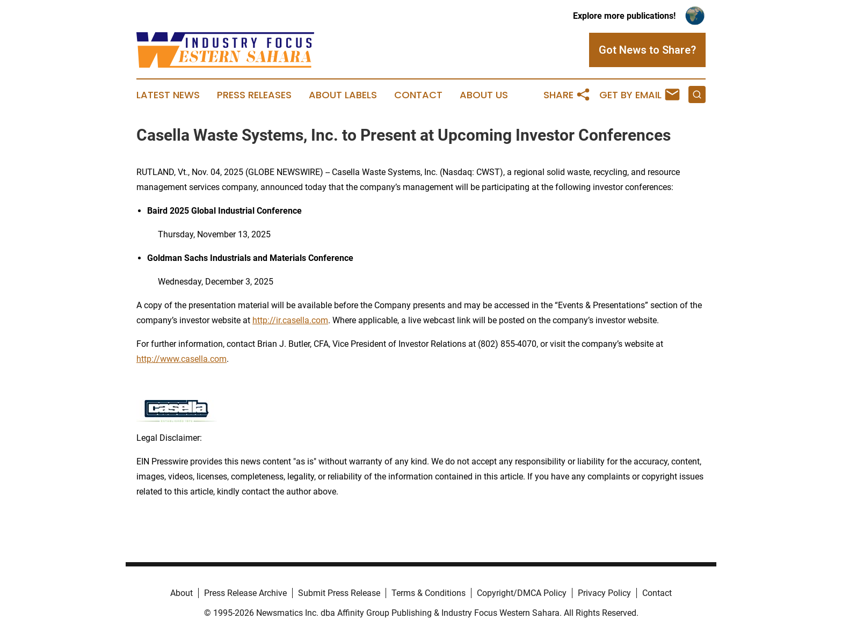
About (181, 593)
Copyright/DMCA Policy (522, 593)
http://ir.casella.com (290, 320)
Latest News (168, 95)
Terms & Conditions (428, 593)
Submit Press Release (339, 593)
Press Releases (254, 95)
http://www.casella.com (181, 359)
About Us (484, 95)
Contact (418, 95)
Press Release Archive (245, 593)
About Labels (343, 95)
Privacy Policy (604, 593)
